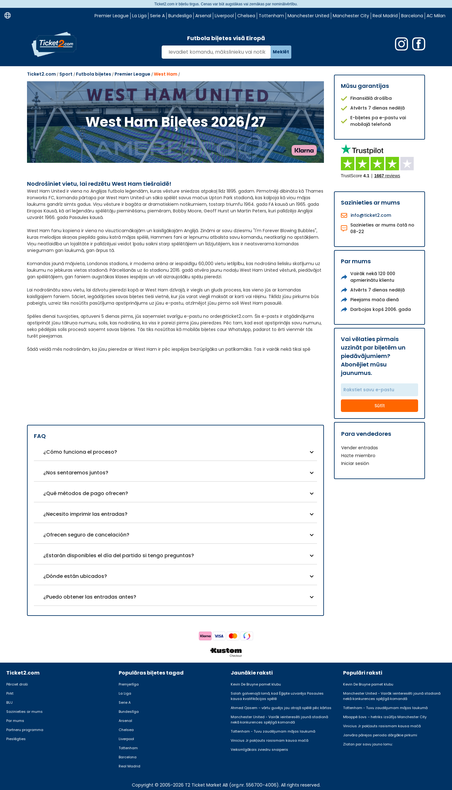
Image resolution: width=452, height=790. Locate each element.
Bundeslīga (129, 711)
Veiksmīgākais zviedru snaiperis (259, 749)
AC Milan (436, 16)
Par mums (15, 720)
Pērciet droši (17, 684)
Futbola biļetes (93, 74)
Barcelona (412, 16)
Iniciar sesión (355, 463)
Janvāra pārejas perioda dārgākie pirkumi (380, 735)
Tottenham (271, 16)
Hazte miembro (358, 455)
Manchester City (351, 16)
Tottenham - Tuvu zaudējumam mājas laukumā (273, 731)
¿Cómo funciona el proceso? (80, 452)
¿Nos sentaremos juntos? (75, 472)
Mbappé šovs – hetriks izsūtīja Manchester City (385, 716)
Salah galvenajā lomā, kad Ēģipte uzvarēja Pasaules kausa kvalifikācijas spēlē (277, 696)
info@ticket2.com (371, 215)
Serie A (157, 16)
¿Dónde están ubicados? (75, 576)
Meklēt (281, 52)
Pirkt (9, 693)
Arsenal (203, 16)
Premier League (111, 16)
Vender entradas (359, 448)
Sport (66, 74)
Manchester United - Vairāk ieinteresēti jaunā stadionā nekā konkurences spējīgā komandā (279, 719)
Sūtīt (379, 406)
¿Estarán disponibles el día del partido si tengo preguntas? (118, 555)
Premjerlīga (129, 684)
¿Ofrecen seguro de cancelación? (86, 534)
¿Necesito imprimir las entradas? (85, 514)
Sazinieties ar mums (24, 711)
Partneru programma (24, 729)
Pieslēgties (16, 738)
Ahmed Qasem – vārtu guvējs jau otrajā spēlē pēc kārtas (281, 707)
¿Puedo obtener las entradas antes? (89, 597)
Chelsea (246, 16)
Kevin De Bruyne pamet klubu (256, 684)
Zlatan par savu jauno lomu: (368, 744)
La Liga (139, 16)
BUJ (9, 702)
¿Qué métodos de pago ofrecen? (85, 493)
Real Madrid (385, 16)
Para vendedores (366, 434)
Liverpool (224, 16)
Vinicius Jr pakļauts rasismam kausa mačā (269, 740)
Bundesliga (180, 16)
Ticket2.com (41, 74)
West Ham (165, 74)
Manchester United (308, 16)
